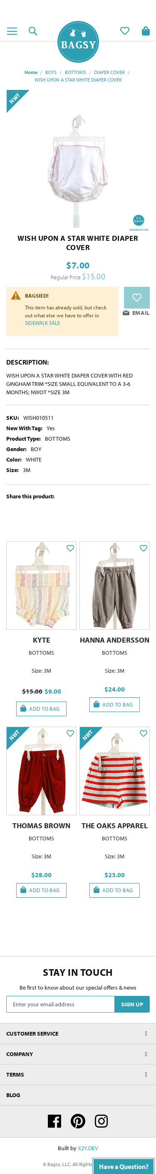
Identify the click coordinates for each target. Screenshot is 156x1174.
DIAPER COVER (109, 72)
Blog (13, 1095)
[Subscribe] (132, 1004)
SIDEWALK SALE (42, 322)
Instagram (101, 1121)
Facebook (54, 1121)
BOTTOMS (75, 72)
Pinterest (78, 1121)
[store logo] (78, 42)
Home (31, 72)
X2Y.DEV (88, 1148)
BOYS (51, 72)
